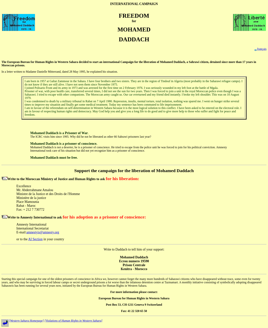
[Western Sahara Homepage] (26, 320)
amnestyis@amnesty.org (42, 232)
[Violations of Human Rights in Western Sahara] (73, 320)
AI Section (35, 239)
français (262, 48)
